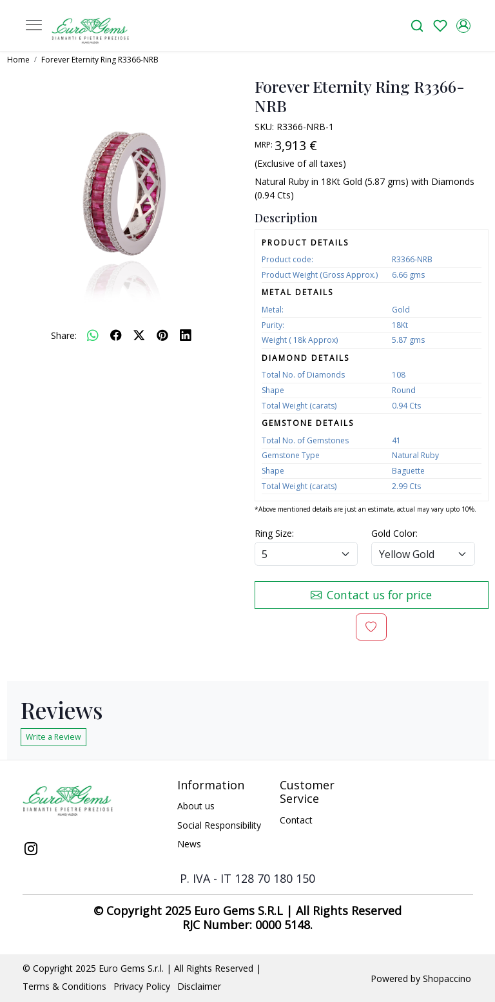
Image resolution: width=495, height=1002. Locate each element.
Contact (296, 820)
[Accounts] (463, 26)
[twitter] (139, 335)
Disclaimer (199, 986)
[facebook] (116, 335)
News (189, 844)
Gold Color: (394, 533)
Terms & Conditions (64, 986)
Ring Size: (274, 533)
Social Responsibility (219, 825)
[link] (417, 25)
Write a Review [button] (53, 736)
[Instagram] (31, 850)
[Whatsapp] (92, 335)
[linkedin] (185, 335)
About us (196, 806)
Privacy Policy (141, 986)
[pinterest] (162, 335)
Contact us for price (371, 594)
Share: (64, 335)
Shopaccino (447, 978)
